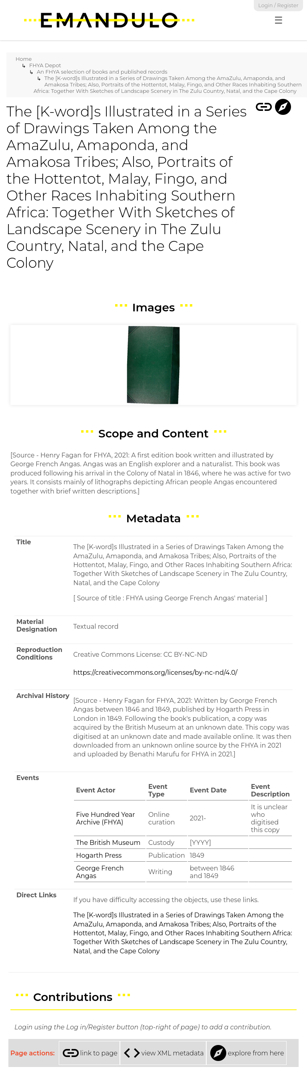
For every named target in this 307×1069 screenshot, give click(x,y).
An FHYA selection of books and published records (102, 71)
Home (24, 59)
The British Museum (108, 842)
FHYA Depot (45, 65)
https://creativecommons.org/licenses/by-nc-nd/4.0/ (155, 672)
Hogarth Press (99, 855)
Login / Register (278, 5)
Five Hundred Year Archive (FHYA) (105, 818)
